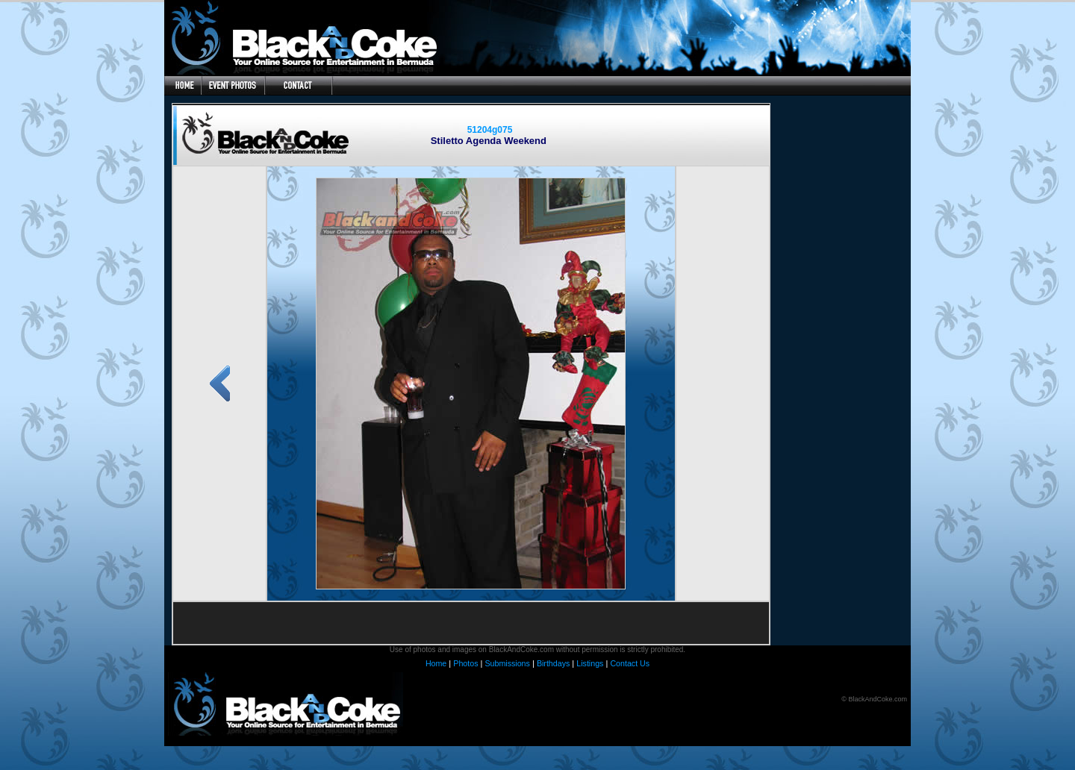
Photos (465, 663)
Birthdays (553, 663)
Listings (589, 663)
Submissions (506, 663)
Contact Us (629, 663)
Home (436, 663)
